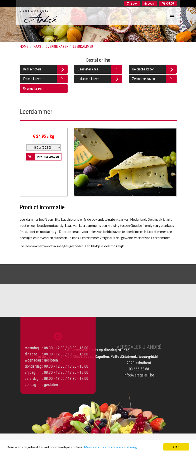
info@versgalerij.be (139, 371)
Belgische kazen (143, 69)
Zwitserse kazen (143, 79)
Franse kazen (32, 79)
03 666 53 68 (139, 365)
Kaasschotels (32, 69)
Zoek (132, 3)
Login (150, 3)
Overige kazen (33, 88)
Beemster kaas (88, 69)
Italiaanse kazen (88, 79)
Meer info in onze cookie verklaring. (111, 447)
